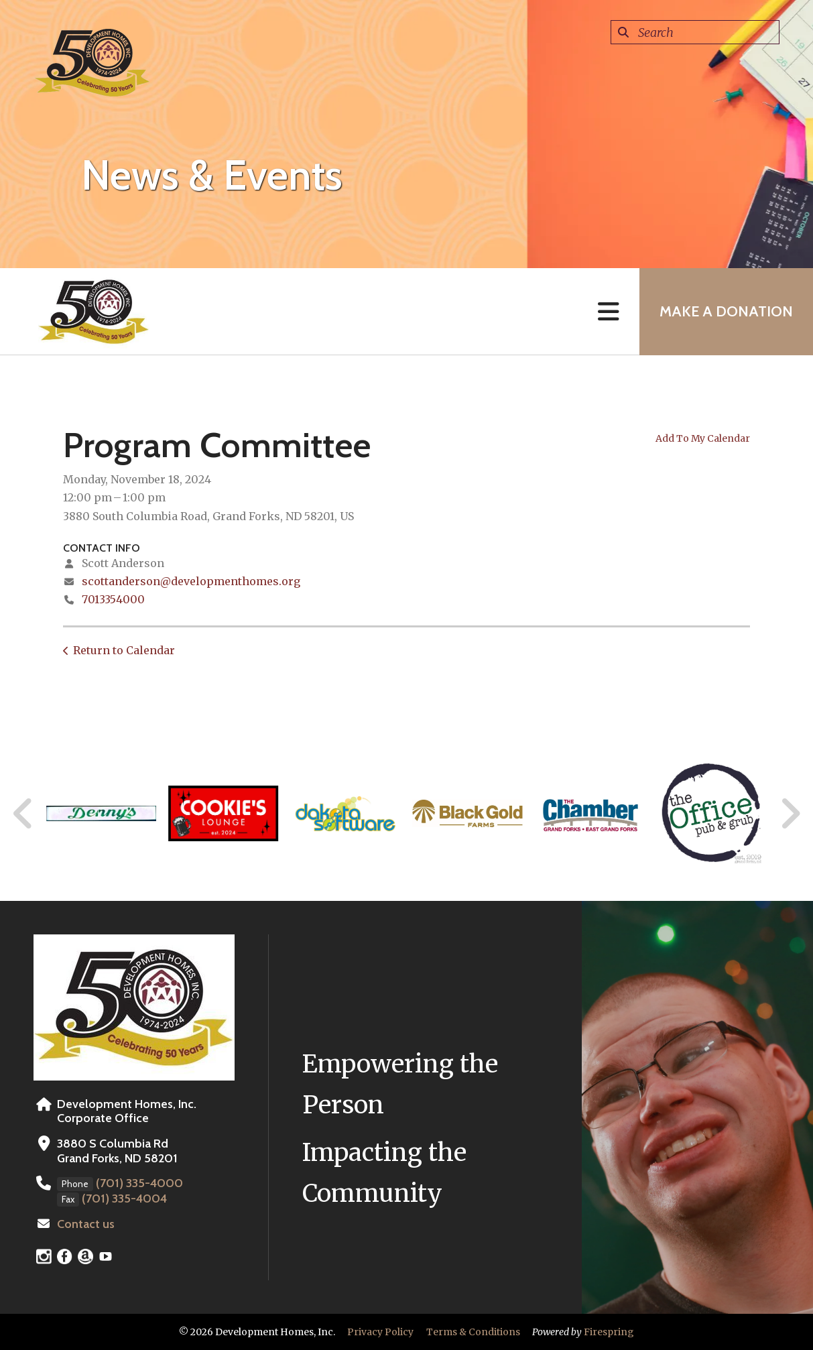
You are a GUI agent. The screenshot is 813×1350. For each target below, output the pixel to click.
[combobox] (695, 32)
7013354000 (113, 599)
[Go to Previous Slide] (23, 814)
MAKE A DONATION (726, 311)
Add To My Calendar (702, 438)
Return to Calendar (124, 650)
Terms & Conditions (473, 1332)
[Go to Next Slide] (789, 814)
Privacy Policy (380, 1332)
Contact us (86, 1224)
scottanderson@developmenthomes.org (191, 581)
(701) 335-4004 (124, 1198)
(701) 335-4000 (139, 1183)
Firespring (609, 1332)
